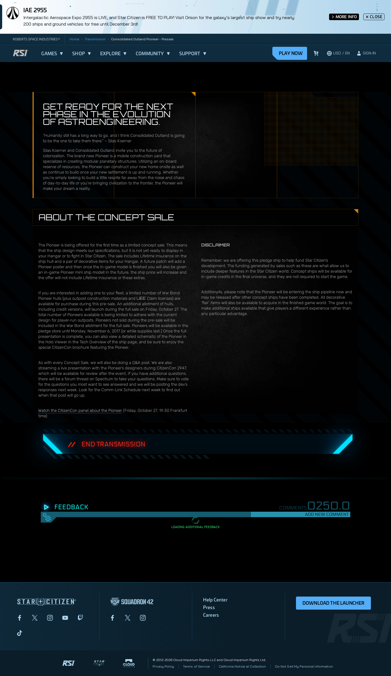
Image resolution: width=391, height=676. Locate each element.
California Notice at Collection (242, 666)
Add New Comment (327, 514)
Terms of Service (196, 666)
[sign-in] (366, 53)
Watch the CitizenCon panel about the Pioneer (80, 410)
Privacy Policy (163, 666)
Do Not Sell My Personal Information (304, 666)
